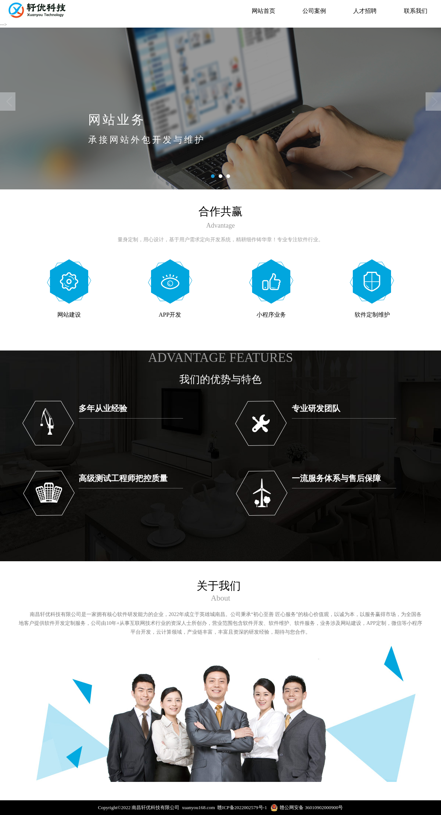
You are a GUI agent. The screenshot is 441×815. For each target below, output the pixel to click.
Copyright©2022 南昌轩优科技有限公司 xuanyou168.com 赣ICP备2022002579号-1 (184, 807)
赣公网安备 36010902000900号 (306, 807)
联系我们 (415, 11)
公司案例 (314, 11)
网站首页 (263, 11)
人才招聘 (365, 11)
